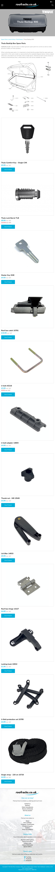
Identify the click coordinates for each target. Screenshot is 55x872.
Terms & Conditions (27, 829)
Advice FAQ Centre (27, 845)
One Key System (27, 810)
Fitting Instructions (27, 841)
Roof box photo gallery (27, 840)
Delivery (27, 805)
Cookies (27, 828)
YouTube (28, 857)
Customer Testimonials (27, 824)
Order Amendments (27, 807)
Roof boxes (19, 39)
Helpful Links (27, 843)
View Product (8, 169)
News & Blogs (27, 823)
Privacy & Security (27, 826)
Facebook (28, 859)
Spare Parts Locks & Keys (8, 39)
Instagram (29, 860)
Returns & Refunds (27, 809)
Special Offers (27, 847)
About (27, 821)
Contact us (27, 804)
